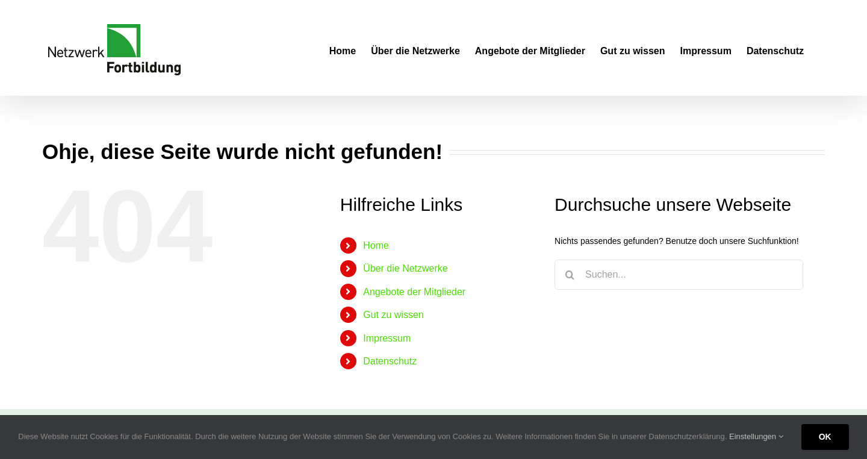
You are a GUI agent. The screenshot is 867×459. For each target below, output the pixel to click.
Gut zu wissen (393, 315)
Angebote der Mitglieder (414, 292)
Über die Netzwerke (405, 268)
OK (825, 437)
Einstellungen (756, 436)
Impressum (387, 338)
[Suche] (570, 275)
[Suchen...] (679, 275)
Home (376, 245)
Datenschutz (390, 361)
